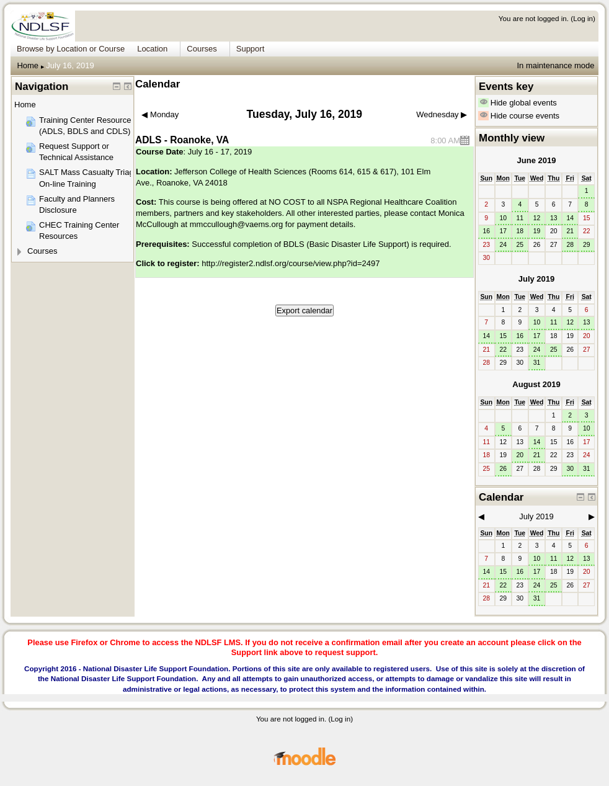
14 (570, 218)
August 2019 (536, 384)
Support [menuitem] (250, 48)
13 (554, 218)
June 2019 (536, 160)
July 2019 (536, 279)
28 (570, 244)
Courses (42, 251)
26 (503, 468)
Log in (583, 18)
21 (570, 231)
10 (503, 218)
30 (570, 468)
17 (503, 231)
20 (520, 455)
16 (486, 231)
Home (27, 65)
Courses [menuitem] (201, 48)
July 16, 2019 (70, 65)
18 (520, 231)
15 (503, 336)
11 (520, 218)
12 (537, 218)
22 (503, 349)
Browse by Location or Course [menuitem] (71, 48)
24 (503, 244)
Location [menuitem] (152, 48)
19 (537, 231)
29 (586, 244)
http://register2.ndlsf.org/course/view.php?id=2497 (291, 263)
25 (520, 244)
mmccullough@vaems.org (236, 224)
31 (537, 362)
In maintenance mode (555, 65)
